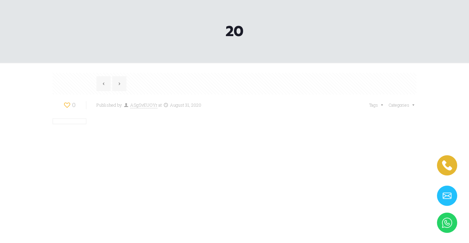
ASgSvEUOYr (143, 105)
